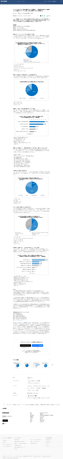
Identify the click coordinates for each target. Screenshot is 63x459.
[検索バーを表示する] (61, 1)
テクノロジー (5, 3)
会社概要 (4, 456)
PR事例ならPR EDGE (33, 443)
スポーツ (44, 3)
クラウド (29, 390)
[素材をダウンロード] (47, 16)
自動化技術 (44, 388)
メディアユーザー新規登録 (37, 345)
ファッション (27, 3)
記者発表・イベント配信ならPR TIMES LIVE (20, 443)
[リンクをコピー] (49, 16)
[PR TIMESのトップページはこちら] (13, 1)
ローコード (32, 388)
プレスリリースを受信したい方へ (7, 444)
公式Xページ (47, 443)
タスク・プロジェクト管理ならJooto (36, 439)
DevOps (37, 390)
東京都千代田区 (29, 393)
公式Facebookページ (49, 439)
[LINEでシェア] (44, 16)
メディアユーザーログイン (25, 345)
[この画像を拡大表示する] (17, 365)
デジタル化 (38, 388)
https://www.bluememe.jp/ (44, 412)
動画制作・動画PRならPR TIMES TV (19, 441)
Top (1, 3)
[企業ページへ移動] (6, 413)
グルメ (41, 3)
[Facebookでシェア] (42, 16)
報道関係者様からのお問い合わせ (27, 456)
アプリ (13, 3)
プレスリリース (9, 404)
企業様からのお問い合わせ (37, 456)
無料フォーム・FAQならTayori (35, 441)
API (33, 390)
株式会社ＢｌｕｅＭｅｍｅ (17, 404)
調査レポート (30, 377)
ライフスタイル (32, 3)
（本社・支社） (35, 393)
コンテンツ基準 (16, 456)
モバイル (9, 3)
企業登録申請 (54, 1)
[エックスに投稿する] (41, 16)
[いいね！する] (38, 16)
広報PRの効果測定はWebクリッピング (19, 447)
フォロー (5, 420)
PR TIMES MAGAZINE (17, 445)
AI (28, 388)
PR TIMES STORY (16, 439)
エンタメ (17, 3)
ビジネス (37, 3)
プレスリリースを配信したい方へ (7, 446)
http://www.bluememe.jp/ (19, 320)
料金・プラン (4, 442)
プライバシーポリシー (9, 456)
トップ (4, 404)
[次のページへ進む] (52, 365)
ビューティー (21, 3)
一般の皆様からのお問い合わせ (46, 456)
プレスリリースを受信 (47, 1)
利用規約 (20, 456)
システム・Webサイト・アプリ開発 (34, 380)
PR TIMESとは (5, 440)
